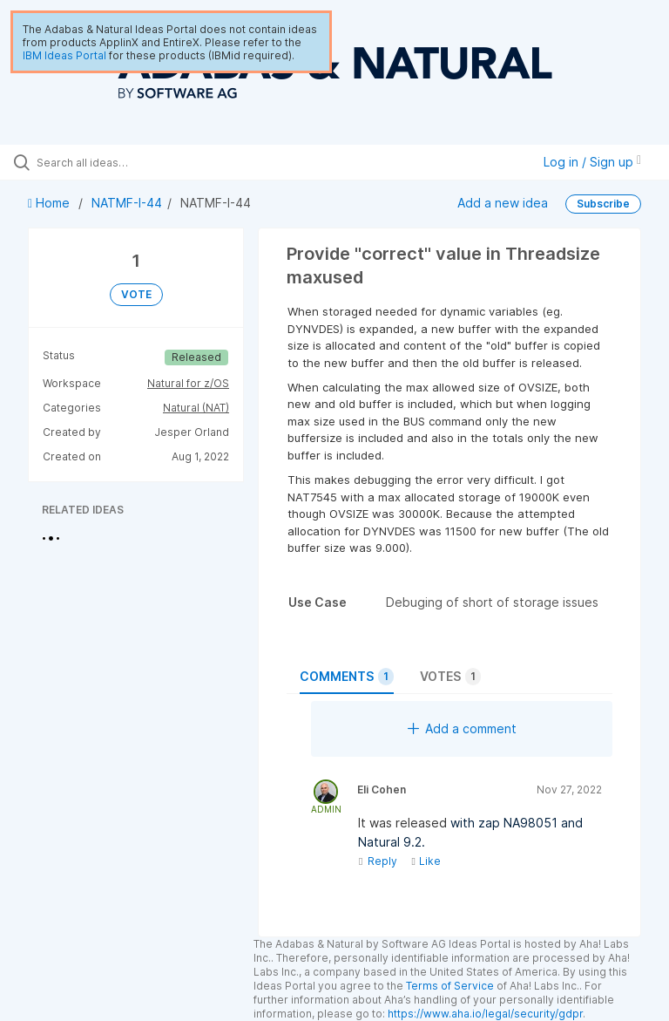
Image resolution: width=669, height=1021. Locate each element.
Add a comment (462, 728)
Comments (347, 676)
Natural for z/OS (188, 383)
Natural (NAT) (196, 407)
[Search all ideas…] (118, 162)
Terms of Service (450, 985)
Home (50, 202)
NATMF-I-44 (126, 202)
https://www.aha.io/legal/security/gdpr (485, 1013)
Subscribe (603, 203)
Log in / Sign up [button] (592, 161)
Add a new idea (502, 202)
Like (425, 861)
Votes (450, 676)
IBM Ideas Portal (64, 55)
